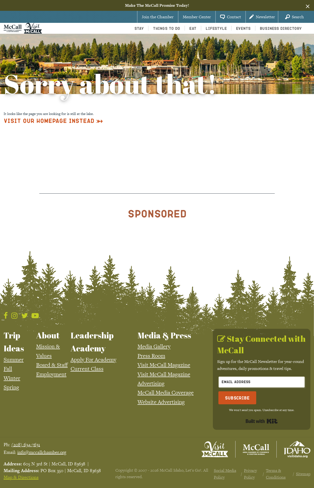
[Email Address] (261, 382)
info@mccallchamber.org (41, 452)
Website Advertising (161, 402)
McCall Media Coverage (165, 392)
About (48, 335)
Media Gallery (153, 346)
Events (243, 28)
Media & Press (164, 335)
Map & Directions (21, 477)
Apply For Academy (93, 359)
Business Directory (281, 28)
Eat (192, 28)
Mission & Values (48, 350)
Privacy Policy (250, 474)
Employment (51, 374)
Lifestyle (216, 28)
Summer (14, 359)
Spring (11, 387)
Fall (8, 369)
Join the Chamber (158, 17)
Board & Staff (52, 365)
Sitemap (303, 474)
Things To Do (166, 28)
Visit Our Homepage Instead (49, 120)
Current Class (87, 369)
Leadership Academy (92, 342)
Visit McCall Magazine (163, 365)
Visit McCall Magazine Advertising (163, 378)
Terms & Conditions (276, 474)
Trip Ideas (14, 342)
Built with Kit (262, 421)
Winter (12, 378)
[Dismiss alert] (308, 5)
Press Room (151, 356)
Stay (139, 28)
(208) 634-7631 (25, 444)
